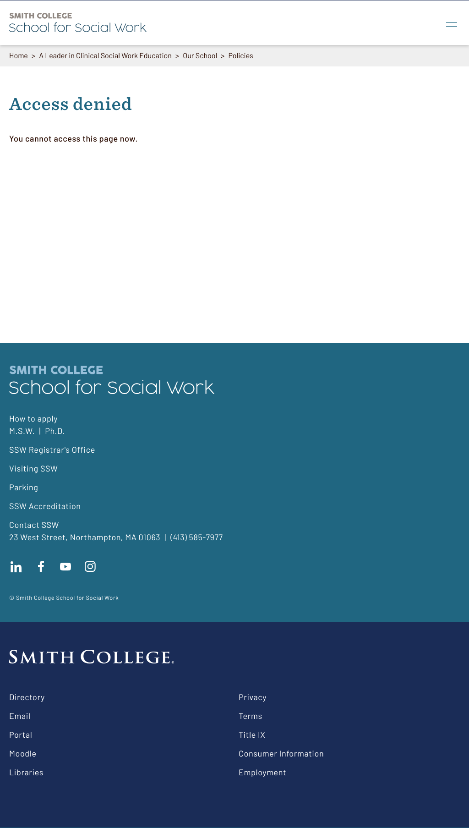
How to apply (33, 418)
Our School (200, 55)
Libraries (26, 772)
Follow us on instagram (90, 566)
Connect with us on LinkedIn (16, 566)
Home (18, 55)
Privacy (253, 697)
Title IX (252, 734)
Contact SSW (34, 525)
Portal (20, 734)
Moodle (23, 753)
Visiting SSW (33, 468)
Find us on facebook (41, 566)
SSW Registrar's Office (52, 449)
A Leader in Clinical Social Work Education (105, 55)
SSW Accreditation (45, 506)
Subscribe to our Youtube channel (65, 566)
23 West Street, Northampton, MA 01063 (84, 537)
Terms (250, 716)
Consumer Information (281, 753)
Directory (27, 697)
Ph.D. (55, 431)
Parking (23, 487)
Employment (262, 772)
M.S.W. (22, 431)
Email (20, 716)
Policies (241, 55)
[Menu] (451, 22)
